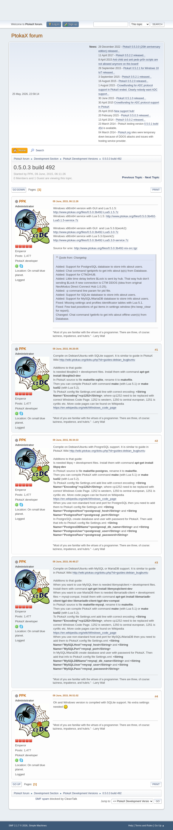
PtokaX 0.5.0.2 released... (130, 119)
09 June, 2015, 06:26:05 (65, 348)
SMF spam (42, 798)
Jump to (105, 801)
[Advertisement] (86, 9)
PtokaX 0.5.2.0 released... (133, 81)
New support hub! (124, 111)
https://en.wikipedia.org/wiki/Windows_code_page (84, 407)
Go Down (19, 189)
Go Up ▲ (159, 825)
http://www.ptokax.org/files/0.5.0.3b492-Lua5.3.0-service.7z (90, 240)
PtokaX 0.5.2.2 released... (130, 55)
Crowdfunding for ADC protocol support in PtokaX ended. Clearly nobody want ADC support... (127, 89)
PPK (22, 201)
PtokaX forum (26, 35)
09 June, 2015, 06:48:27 (65, 561)
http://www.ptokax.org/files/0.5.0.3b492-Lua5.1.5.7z (85, 212)
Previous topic (132, 177)
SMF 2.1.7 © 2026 (18, 825)
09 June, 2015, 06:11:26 (65, 201)
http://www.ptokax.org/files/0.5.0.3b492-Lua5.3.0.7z (85, 232)
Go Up (16, 784)
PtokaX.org (124, 132)
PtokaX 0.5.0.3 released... (136, 115)
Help (130, 825)
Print (156, 189)
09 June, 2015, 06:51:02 (65, 695)
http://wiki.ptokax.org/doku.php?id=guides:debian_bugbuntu (97, 359)
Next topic (152, 177)
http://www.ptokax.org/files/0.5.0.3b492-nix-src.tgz (105, 248)
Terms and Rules (144, 825)
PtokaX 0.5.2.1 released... (137, 76)
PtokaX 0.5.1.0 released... (131, 98)
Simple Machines (38, 825)
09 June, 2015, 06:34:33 (65, 440)
